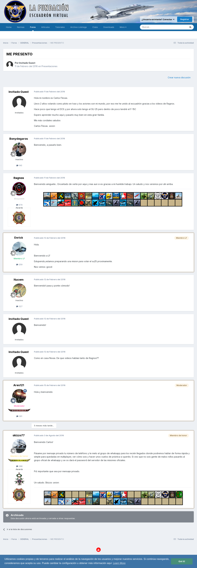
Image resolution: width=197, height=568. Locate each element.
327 (19, 306)
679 (19, 205)
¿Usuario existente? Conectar (158, 19)
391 (19, 416)
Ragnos (19, 178)
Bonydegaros (18, 138)
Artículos (45, 27)
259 (19, 264)
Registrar (184, 19)
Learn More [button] (119, 563)
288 (19, 466)
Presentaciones (49, 66)
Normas (20, 27)
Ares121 (18, 385)
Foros (33, 28)
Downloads (108, 27)
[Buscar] (154, 27)
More (123, 27)
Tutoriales (60, 27)
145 (19, 165)
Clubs (95, 27)
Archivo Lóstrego (78, 27)
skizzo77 (19, 435)
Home (9, 27)
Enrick (18, 237)
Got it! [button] (182, 561)
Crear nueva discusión (179, 77)
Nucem (19, 279)
